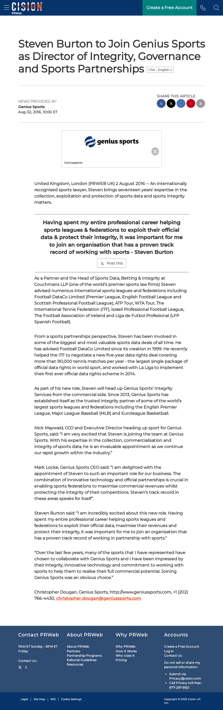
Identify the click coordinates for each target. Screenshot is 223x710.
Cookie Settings (71, 699)
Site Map (39, 699)
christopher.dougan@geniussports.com (98, 598)
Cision (192, 699)
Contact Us (28, 661)
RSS (53, 699)
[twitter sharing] (171, 104)
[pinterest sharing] (190, 104)
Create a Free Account (181, 646)
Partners (73, 651)
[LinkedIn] (31, 666)
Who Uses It (125, 656)
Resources (75, 664)
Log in (169, 651)
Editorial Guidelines (82, 660)
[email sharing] (200, 104)
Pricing (121, 660)
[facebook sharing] (161, 104)
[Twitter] (20, 666)
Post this (111, 263)
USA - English (160, 70)
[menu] (6, 8)
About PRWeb (78, 646)
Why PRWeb (125, 646)
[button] (216, 8)
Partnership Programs (84, 656)
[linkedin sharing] (181, 104)
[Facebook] (26, 666)
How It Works (126, 651)
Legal (24, 699)
